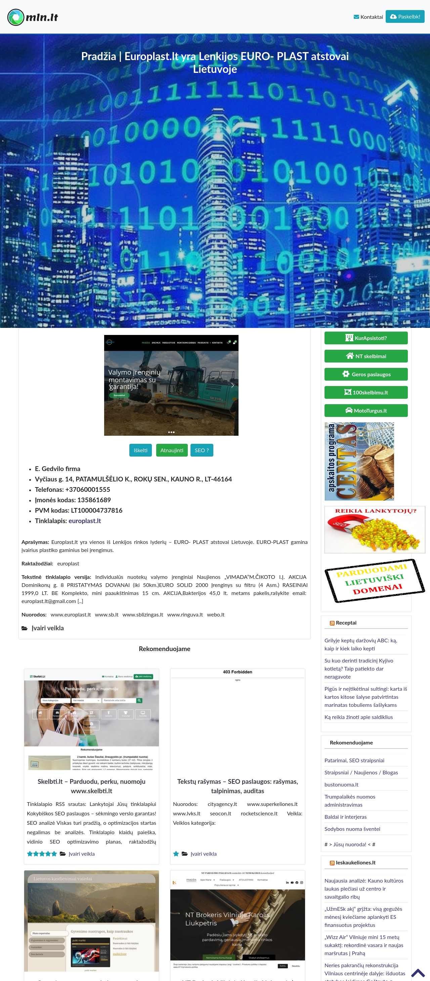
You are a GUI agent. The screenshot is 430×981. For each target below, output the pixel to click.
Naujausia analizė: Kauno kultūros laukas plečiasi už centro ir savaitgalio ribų (364, 888)
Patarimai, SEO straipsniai (354, 760)
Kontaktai (368, 16)
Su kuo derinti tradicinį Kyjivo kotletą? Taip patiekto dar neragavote (359, 668)
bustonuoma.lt (341, 784)
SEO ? (202, 450)
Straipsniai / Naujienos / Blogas (361, 772)
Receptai (346, 622)
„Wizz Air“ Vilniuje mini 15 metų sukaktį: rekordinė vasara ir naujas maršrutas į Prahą (364, 945)
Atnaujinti (172, 450)
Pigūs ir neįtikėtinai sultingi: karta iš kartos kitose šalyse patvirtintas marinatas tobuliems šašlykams (366, 696)
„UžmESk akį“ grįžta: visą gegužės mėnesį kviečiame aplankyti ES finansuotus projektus (363, 916)
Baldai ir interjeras (346, 816)
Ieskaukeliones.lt (356, 862)
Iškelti (140, 450)
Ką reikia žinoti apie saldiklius (359, 717)
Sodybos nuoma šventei (352, 828)
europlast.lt (85, 520)
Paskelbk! (405, 16)
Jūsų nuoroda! (349, 844)
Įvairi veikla (82, 853)
